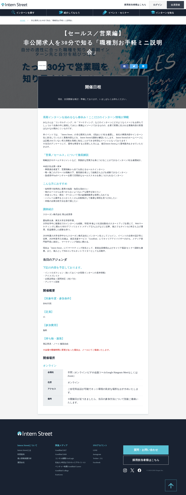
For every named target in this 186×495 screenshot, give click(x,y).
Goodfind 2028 (61, 454)
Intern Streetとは (24, 450)
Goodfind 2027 (61, 450)
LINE (95, 450)
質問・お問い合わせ (146, 449)
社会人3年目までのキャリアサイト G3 (70, 462)
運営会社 (21, 462)
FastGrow (59, 475)
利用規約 (21, 454)
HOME (22, 20)
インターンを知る (162, 12)
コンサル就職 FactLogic (64, 458)
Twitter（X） (98, 458)
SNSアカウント (100, 445)
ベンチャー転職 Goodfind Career (68, 467)
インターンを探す (23, 12)
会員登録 (174, 5)
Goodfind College (62, 471)
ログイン (156, 5)
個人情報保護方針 (24, 458)
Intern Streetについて (27, 445)
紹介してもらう (69, 12)
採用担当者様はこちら (133, 5)
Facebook (96, 462)
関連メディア (61, 445)
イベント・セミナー (116, 12)
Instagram (97, 454)
